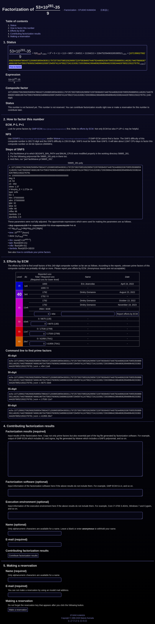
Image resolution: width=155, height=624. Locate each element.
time (11, 232)
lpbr (11, 243)
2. (23, 119)
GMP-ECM (37, 129)
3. (15, 261)
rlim (11, 240)
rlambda (13, 248)
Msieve (57, 138)
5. (20, 565)
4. (28, 426)
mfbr (11, 245)
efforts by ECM (87, 129)
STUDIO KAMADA (87, 10)
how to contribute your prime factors (34, 252)
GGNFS (16, 138)
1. (9, 42)
